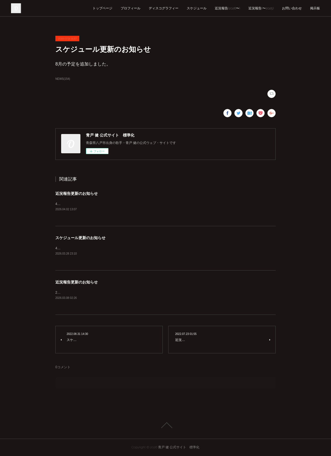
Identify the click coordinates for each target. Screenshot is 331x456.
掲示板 (315, 8)
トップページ (102, 8)
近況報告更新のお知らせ (76, 193)
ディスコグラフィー (163, 8)
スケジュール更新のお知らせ (80, 238)
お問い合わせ (292, 8)
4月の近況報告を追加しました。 (79, 204)
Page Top (165, 425)
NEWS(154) (62, 78)
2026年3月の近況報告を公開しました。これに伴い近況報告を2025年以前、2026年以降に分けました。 (131, 292)
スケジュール (197, 8)
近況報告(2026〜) (227, 8)
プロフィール (130, 8)
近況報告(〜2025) (261, 8)
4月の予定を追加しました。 (76, 248)
